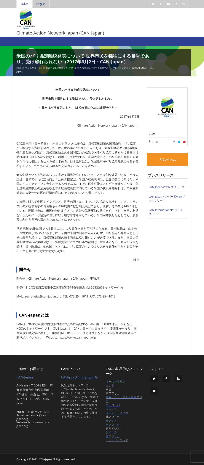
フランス (111, 409)
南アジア (111, 420)
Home (19, 68)
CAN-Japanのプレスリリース (167, 187)
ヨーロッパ (113, 405)
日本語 (24, 4)
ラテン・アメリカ (117, 413)
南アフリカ (113, 424)
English (41, 4)
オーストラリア (115, 381)
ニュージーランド (117, 440)
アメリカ (111, 432)
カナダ (110, 385)
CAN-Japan (24, 377)
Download (167, 159)
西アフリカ (113, 436)
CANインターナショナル (79, 377)
